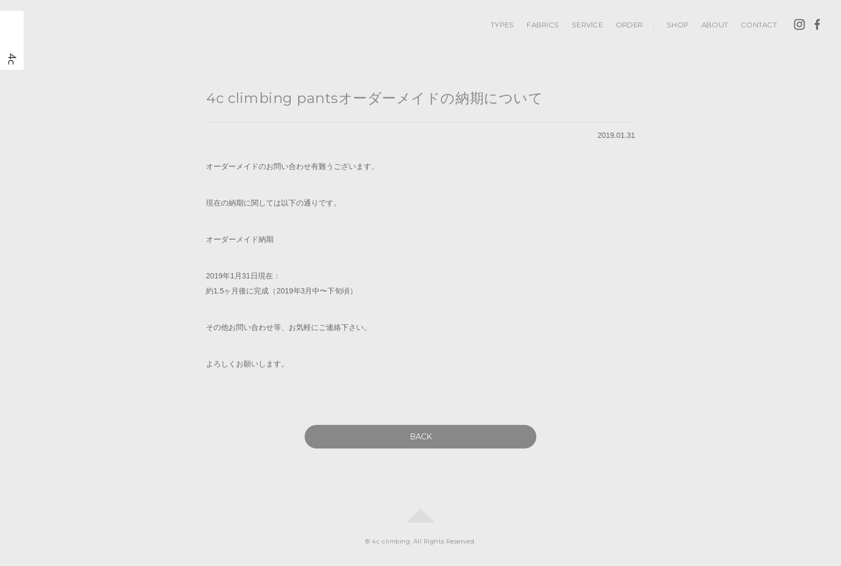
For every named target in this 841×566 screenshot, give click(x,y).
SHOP (678, 24)
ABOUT (715, 24)
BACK (421, 437)
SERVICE (587, 24)
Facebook (817, 24)
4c (12, 40)
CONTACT (759, 24)
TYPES (502, 24)
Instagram (799, 24)
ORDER (629, 24)
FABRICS (543, 24)
